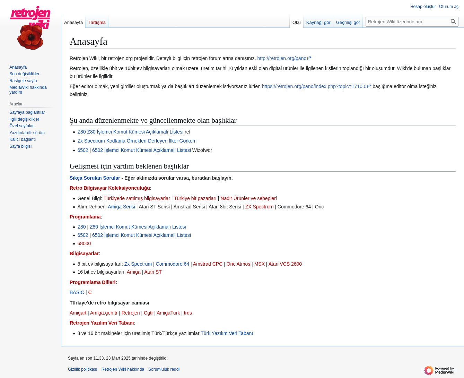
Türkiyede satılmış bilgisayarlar (137, 198)
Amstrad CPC (208, 264)
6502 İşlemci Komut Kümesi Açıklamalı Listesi (141, 150)
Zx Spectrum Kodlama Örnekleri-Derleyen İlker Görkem (136, 141)
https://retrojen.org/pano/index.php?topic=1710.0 (314, 86)
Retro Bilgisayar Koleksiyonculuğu (110, 188)
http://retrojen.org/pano (282, 58)
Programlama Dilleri (92, 282)
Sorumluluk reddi (164, 369)
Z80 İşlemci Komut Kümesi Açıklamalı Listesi (135, 132)
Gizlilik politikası (82, 369)
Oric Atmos (238, 264)
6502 (82, 150)
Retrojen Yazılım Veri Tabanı (102, 323)
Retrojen (131, 313)
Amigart (78, 313)
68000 (84, 243)
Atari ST (153, 272)
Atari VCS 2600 (285, 264)
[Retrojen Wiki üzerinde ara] (412, 22)
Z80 (81, 132)
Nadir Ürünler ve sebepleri (248, 198)
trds (188, 313)
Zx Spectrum (138, 264)
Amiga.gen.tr (103, 313)
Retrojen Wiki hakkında (123, 369)
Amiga (134, 272)
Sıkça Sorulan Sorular (95, 178)
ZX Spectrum (259, 206)
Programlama (85, 217)
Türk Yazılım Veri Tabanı (227, 333)
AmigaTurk (168, 313)
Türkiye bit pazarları (195, 198)
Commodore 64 (173, 264)
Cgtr (148, 313)
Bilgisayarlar (84, 253)
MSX (259, 264)
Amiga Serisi (121, 206)
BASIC (77, 292)
